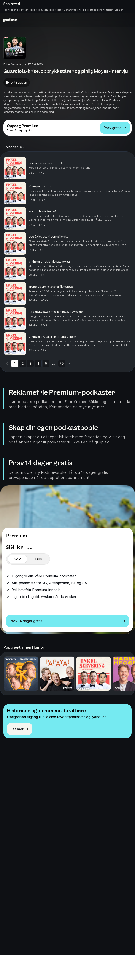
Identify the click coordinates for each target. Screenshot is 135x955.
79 (62, 363)
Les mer (118, 9)
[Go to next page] (69, 363)
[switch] (17, 559)
